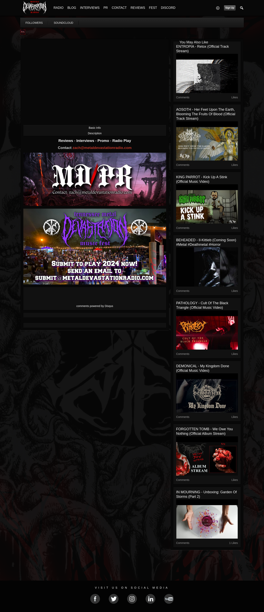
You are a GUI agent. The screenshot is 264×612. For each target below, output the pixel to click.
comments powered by (94, 306)
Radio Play (121, 141)
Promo (103, 141)
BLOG (71, 7)
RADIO (59, 7)
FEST (153, 7)
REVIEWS (138, 7)
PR (105, 7)
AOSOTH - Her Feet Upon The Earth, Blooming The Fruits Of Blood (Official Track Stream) (205, 114)
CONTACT (119, 7)
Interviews (85, 141)
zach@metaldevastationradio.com (102, 148)
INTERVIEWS (89, 7)
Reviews (66, 141)
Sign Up (229, 7)
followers (34, 22)
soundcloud (63, 22)
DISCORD (168, 7)
